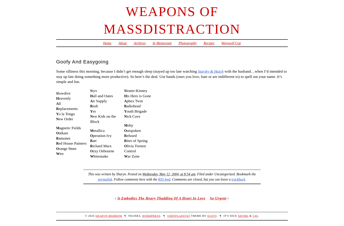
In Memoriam (162, 43)
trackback (238, 179)
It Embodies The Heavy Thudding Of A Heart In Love (162, 198)
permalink (105, 179)
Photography (188, 43)
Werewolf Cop (231, 43)
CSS (255, 215)
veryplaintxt (178, 215)
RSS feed (164, 179)
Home (107, 43)
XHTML (243, 215)
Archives (140, 43)
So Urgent (218, 198)
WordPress (151, 215)
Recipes (209, 43)
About (122, 43)
